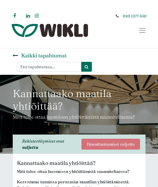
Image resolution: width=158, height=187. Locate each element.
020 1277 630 (135, 16)
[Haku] (86, 67)
